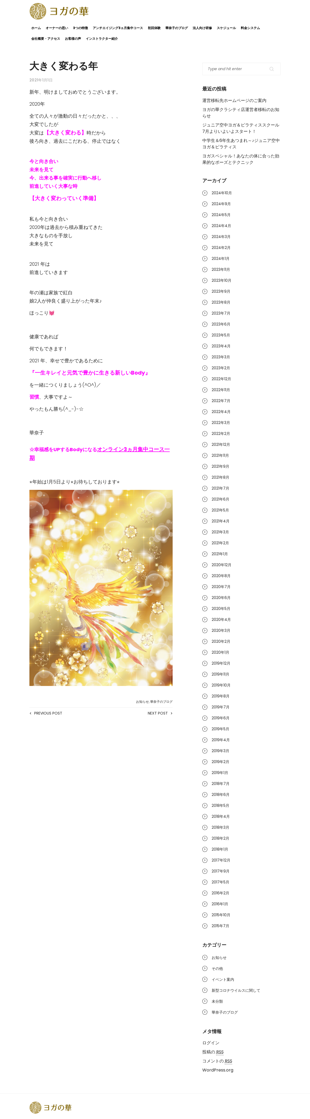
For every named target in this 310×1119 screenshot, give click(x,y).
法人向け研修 (202, 28)
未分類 (217, 1001)
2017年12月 (221, 860)
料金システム (250, 28)
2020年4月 (221, 619)
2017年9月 (221, 871)
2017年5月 (220, 882)
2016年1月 (220, 904)
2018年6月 (221, 794)
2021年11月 (220, 455)
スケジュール (226, 28)
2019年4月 (221, 740)
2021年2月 (220, 543)
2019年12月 (221, 663)
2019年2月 (220, 761)
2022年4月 (221, 411)
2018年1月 (220, 849)
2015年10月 (221, 915)
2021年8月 (220, 477)
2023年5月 (221, 335)
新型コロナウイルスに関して (236, 990)
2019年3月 (220, 750)
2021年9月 (220, 466)
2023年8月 (221, 302)
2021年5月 (220, 510)
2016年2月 (220, 893)
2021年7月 (220, 488)
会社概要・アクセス (45, 38)
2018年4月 (221, 816)
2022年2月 (221, 433)
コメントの (217, 1061)
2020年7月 (221, 586)
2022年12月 (221, 379)
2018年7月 (221, 783)
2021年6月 (220, 499)
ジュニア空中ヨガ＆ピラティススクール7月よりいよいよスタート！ (240, 128)
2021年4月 (221, 521)
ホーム (36, 28)
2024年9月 (221, 204)
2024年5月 (221, 214)
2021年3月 (220, 532)
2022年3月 (221, 422)
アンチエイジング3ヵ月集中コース (118, 28)
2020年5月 (221, 608)
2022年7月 (221, 400)
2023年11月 (221, 269)
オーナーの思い (57, 28)
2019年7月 (221, 707)
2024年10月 (222, 193)
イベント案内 (223, 979)
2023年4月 (221, 346)
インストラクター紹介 (102, 38)
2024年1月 (221, 258)
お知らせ (142, 701)
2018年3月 (220, 827)
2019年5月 (220, 729)
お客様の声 (73, 38)
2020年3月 (221, 630)
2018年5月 (220, 805)
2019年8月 (221, 696)
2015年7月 (220, 925)
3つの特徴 (80, 28)
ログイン (210, 1043)
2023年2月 (221, 368)
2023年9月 (221, 291)
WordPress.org (217, 1070)
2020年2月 (221, 641)
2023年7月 (221, 313)
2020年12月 (221, 565)
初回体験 (154, 28)
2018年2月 (220, 838)
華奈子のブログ (176, 28)
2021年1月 (220, 554)
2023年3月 (221, 357)
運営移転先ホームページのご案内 (234, 100)
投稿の (213, 1052)
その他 (217, 968)
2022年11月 (221, 389)
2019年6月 (221, 718)
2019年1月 (220, 772)
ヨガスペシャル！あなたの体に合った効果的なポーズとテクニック (240, 159)
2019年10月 (221, 685)
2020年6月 (221, 597)
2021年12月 (221, 444)
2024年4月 (221, 225)
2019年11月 (220, 674)
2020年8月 (221, 575)
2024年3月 (221, 236)
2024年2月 (221, 247)
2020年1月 (220, 652)
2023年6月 (221, 324)
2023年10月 (221, 280)
